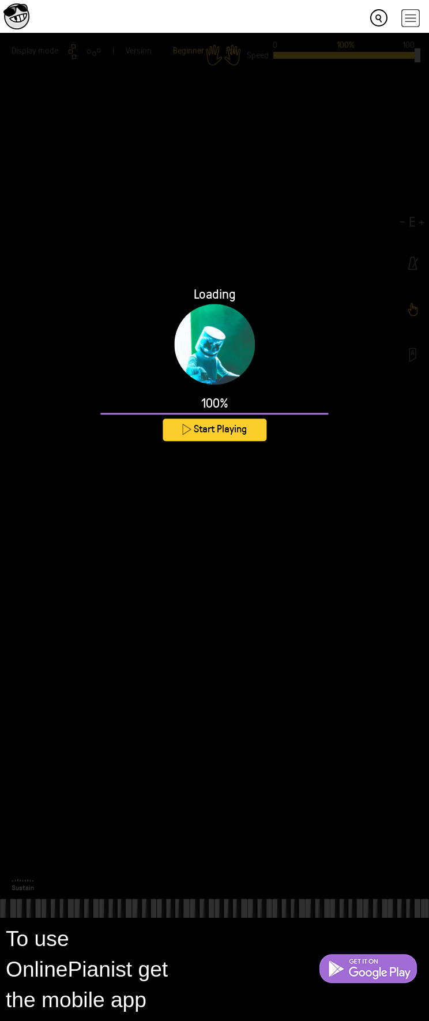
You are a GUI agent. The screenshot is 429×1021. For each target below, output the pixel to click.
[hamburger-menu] (410, 18)
